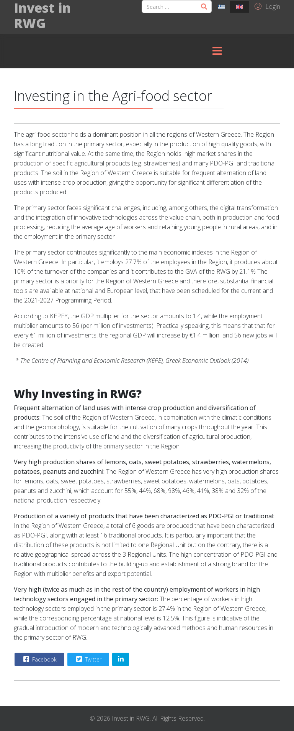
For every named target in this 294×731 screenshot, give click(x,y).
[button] (266, 6)
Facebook (39, 659)
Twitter (87, 659)
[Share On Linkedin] (120, 659)
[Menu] (217, 51)
